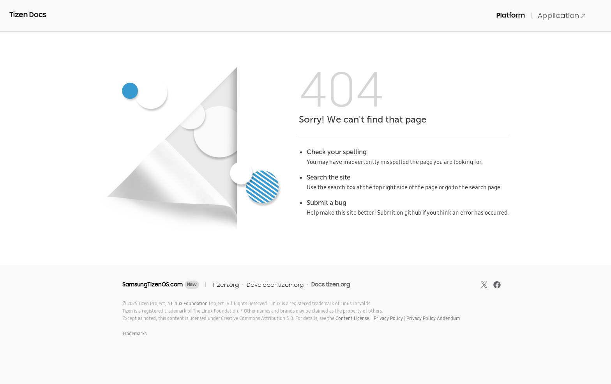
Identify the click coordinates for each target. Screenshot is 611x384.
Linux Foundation (189, 303)
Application (562, 15)
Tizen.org (225, 284)
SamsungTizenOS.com (152, 284)
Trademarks (134, 333)
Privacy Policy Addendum (433, 318)
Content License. (353, 318)
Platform (510, 15)
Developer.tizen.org (275, 284)
